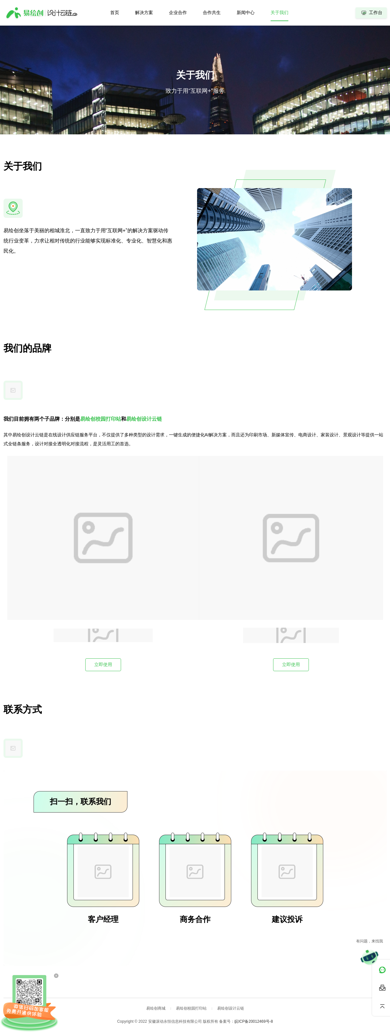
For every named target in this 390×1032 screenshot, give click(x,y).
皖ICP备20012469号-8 (253, 1021)
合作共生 (212, 12)
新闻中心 (246, 12)
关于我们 (279, 12)
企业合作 (178, 12)
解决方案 (144, 12)
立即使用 (103, 664)
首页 (114, 12)
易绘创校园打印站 (191, 1008)
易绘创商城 (155, 1008)
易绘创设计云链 (230, 1008)
